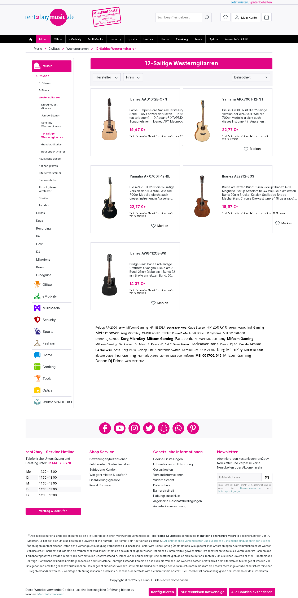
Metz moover (107, 332)
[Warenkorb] (267, 19)
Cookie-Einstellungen (168, 459)
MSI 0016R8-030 (234, 333)
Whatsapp (178, 428)
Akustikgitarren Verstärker (48, 189)
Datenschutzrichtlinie (250, 488)
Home (43, 356)
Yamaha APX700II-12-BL (150, 176)
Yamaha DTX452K (250, 344)
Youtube (120, 428)
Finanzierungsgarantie (104, 480)
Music (43, 67)
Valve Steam (181, 344)
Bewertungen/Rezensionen (108, 459)
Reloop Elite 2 (146, 350)
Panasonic (184, 338)
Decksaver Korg (177, 327)
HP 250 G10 (217, 327)
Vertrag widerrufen (53, 511)
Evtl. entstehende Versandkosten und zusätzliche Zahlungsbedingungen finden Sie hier (216, 540)
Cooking (45, 367)
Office (43, 285)
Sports (43, 332)
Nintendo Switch (169, 350)
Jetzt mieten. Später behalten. (110, 464)
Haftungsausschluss (166, 495)
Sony (122, 327)
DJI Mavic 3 (142, 344)
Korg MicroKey (130, 333)
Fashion (44, 344)
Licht (39, 244)
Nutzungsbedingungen (229, 491)
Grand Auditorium (51, 144)
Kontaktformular (100, 485)
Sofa (117, 350)
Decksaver (126, 344)
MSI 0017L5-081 (253, 350)
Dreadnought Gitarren (49, 106)
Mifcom (189, 356)
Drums (40, 213)
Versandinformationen (168, 475)
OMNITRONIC (237, 327)
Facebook (105, 428)
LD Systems (213, 333)
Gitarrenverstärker (50, 173)
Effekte (43, 198)
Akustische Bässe (50, 158)
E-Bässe (44, 90)
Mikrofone (43, 259)
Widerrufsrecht (163, 480)
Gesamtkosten (163, 469)
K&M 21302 (207, 350)
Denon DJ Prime (110, 360)
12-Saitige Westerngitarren (52, 135)
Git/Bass (42, 76)
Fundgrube (44, 275)
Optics (43, 391)
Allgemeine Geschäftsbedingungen (177, 501)
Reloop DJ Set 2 (161, 344)
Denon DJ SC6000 (107, 339)
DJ (38, 251)
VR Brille (198, 333)
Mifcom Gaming (137, 327)
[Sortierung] (251, 77)
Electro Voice (104, 356)
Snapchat (164, 428)
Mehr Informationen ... (52, 594)
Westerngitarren (50, 97)
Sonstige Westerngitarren (51, 124)
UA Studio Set (104, 350)
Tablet (166, 333)
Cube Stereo (196, 327)
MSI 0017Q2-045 (208, 355)
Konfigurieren (162, 592)
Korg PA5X (129, 350)
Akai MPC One (134, 361)
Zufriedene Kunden (103, 469)
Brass (40, 267)
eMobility (45, 297)
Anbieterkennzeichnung (169, 506)
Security (45, 320)
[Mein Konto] (246, 19)
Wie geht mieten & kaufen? (108, 475)
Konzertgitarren (48, 165)
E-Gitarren (45, 83)
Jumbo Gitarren (50, 115)
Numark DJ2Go (148, 356)
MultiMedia (47, 309)
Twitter (149, 428)
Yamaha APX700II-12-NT (242, 99)
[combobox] (178, 19)
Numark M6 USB (205, 339)
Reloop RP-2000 (106, 327)
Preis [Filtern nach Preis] (133, 77)
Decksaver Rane (204, 343)
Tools (42, 379)
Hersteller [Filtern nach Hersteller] (107, 77)
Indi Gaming (255, 327)
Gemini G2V (190, 350)
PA (38, 236)
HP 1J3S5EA (157, 327)
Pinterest (193, 428)
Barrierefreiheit (163, 490)
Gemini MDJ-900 (171, 356)
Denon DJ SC (228, 344)
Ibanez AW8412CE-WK (148, 253)
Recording (43, 228)
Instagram (134, 428)
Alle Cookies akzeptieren (251, 592)
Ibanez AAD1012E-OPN (148, 99)
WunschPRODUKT (52, 403)
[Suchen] (207, 19)
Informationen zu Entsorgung (173, 464)
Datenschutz (161, 485)
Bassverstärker (48, 180)
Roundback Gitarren (53, 151)
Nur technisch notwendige (202, 592)
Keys (39, 220)
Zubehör (44, 205)
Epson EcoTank (181, 333)
